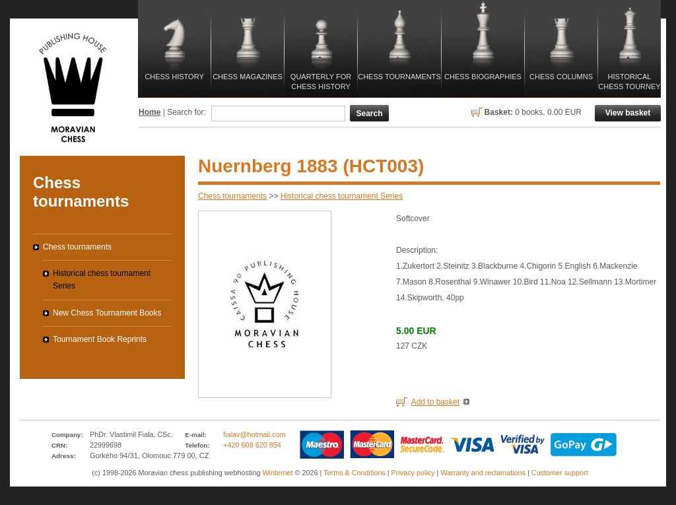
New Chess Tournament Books (107, 313)
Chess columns (561, 77)
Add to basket (435, 402)
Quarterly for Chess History (320, 81)
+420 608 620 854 (252, 445)
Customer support (559, 473)
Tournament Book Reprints (100, 339)
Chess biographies (483, 77)
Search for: (186, 112)
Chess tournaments (399, 77)
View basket (627, 113)
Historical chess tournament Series (342, 196)
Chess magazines (248, 77)
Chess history (174, 77)
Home (149, 112)
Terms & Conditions (354, 473)
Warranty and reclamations (482, 473)
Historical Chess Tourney (629, 81)
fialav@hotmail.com (254, 434)
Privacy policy (413, 473)
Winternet (277, 473)
